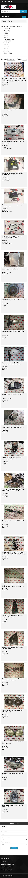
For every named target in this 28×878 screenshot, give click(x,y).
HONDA (6, 33)
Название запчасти (5, 842)
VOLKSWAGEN (8, 53)
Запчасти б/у (6, 861)
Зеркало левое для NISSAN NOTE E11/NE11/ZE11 (13, 331)
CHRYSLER (7, 28)
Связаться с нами (7, 869)
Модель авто (4, 831)
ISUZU (5, 35)
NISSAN (6, 44)
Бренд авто (3, 826)
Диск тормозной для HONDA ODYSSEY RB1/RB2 (14, 299)
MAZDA (6, 37)
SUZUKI (6, 48)
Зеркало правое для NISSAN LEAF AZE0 (12, 394)
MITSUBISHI (7, 42)
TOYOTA (6, 51)
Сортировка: (4, 59)
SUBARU (6, 46)
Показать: (19, 59)
